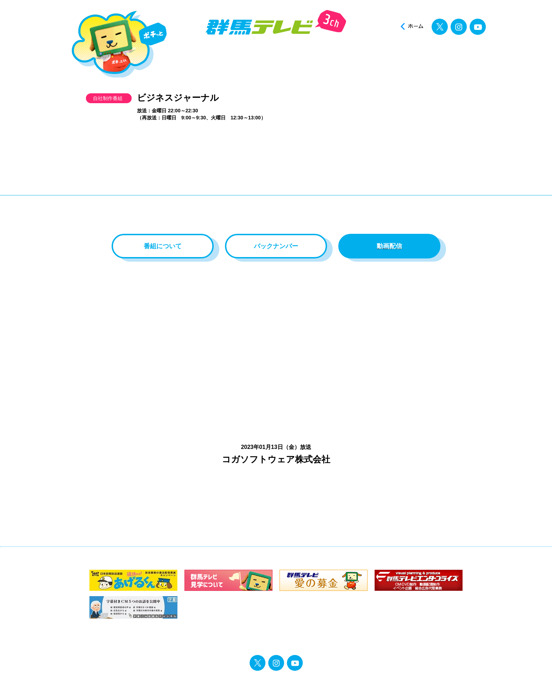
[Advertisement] (276, 181)
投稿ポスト (408, 55)
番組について (163, 246)
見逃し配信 (461, 55)
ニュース (198, 55)
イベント (356, 55)
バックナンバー (276, 246)
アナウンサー (303, 55)
